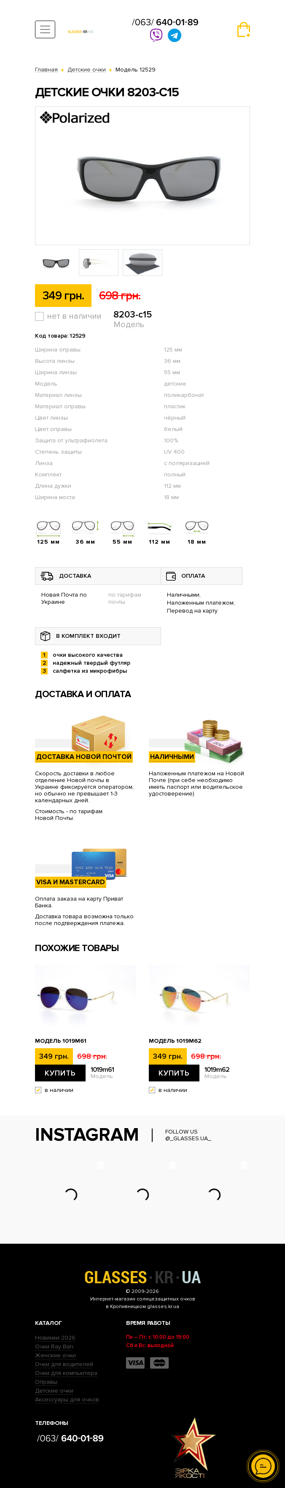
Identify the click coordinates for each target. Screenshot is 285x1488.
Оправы (46, 1381)
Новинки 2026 (55, 1337)
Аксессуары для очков (67, 1399)
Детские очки (54, 1390)
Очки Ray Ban (54, 1346)
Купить (60, 1073)
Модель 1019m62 (175, 1041)
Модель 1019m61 (60, 1041)
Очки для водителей (64, 1364)
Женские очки (55, 1355)
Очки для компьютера (66, 1373)
